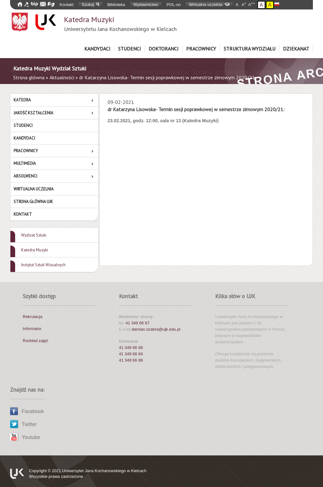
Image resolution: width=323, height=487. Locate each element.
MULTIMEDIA (25, 163)
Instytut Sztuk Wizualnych (43, 265)
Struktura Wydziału (249, 48)
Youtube (31, 437)
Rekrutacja (32, 316)
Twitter (29, 424)
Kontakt (66, 4)
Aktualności (62, 77)
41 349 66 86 (131, 360)
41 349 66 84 (131, 354)
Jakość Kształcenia (33, 113)
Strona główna (28, 77)
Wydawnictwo (145, 4)
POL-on (174, 4)
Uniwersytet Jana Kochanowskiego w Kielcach (104, 470)
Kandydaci (97, 48)
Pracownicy (201, 48)
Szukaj (90, 4)
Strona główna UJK (33, 201)
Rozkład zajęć (35, 340)
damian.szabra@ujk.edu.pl (156, 329)
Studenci (129, 48)
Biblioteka (116, 4)
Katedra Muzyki (120, 24)
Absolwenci (25, 176)
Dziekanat (296, 48)
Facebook (33, 411)
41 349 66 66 (131, 347)
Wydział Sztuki (33, 235)
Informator (32, 328)
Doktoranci (164, 48)
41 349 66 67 (138, 323)
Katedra (22, 100)
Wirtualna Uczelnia (34, 189)
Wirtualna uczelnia (209, 4)
